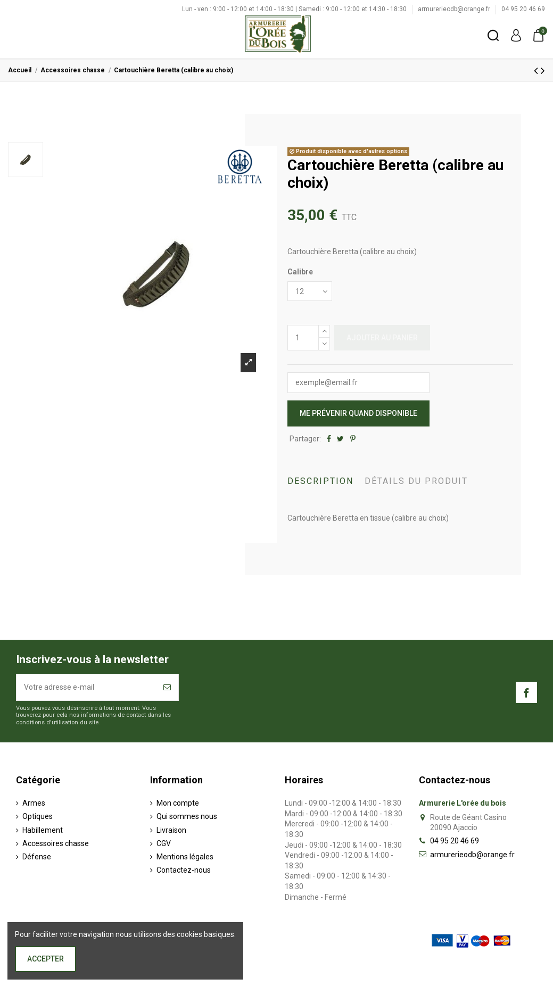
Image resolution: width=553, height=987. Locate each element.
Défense (36, 856)
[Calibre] (309, 291)
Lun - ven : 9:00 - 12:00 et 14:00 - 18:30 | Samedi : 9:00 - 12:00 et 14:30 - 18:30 (295, 9)
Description (320, 481)
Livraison (171, 830)
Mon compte (177, 803)
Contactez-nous (183, 870)
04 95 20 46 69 (523, 9)
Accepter (45, 959)
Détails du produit (416, 481)
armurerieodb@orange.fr (455, 9)
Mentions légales (184, 856)
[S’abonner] (167, 687)
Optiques (37, 816)
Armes (33, 803)
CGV (163, 843)
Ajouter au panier (382, 337)
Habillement (42, 830)
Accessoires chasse (55, 843)
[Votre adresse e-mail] (86, 687)
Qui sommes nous (186, 816)
